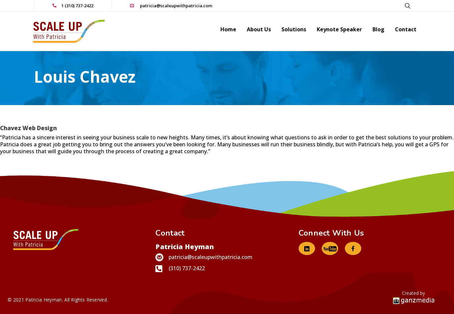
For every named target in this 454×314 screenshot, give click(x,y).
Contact (405, 30)
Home (228, 30)
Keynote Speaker (339, 30)
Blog (378, 30)
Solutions (293, 30)
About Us (259, 30)
